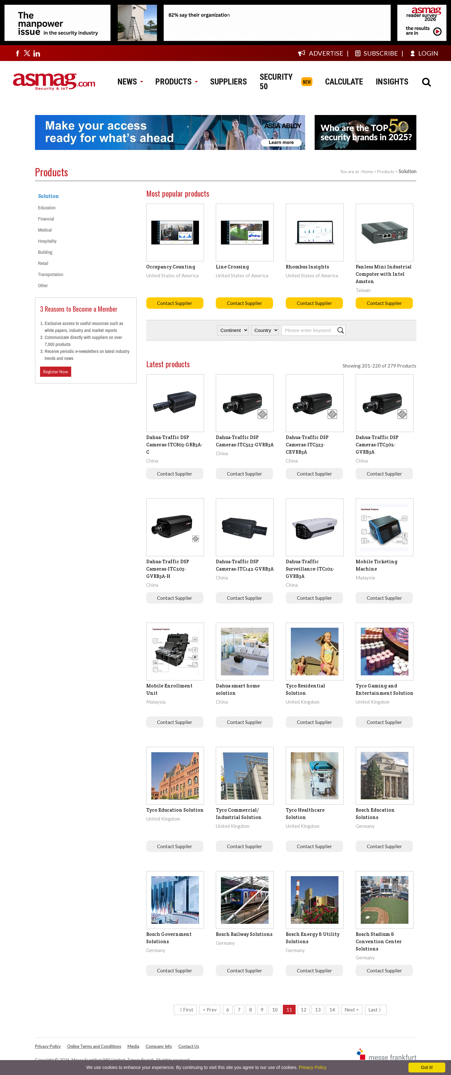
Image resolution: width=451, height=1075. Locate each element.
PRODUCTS (176, 81)
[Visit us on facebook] (17, 53)
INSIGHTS (392, 81)
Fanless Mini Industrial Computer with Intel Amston (384, 274)
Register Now (55, 371)
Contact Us (188, 1046)
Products (385, 171)
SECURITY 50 (276, 81)
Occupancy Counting (170, 267)
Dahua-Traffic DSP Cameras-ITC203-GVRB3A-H (167, 568)
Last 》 (375, 1009)
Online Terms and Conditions (94, 1046)
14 (332, 1009)
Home (367, 171)
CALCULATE (344, 81)
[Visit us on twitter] (27, 53)
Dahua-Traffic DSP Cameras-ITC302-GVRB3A (377, 444)
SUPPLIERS (228, 81)
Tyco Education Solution (175, 810)
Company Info (159, 1046)
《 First (185, 1009)
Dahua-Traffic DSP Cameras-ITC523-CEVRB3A (307, 444)
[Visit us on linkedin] (36, 53)
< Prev (210, 1009)
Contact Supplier (174, 303)
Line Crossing (232, 267)
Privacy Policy (48, 1046)
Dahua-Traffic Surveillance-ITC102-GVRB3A (310, 568)
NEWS (130, 81)
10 (275, 1009)
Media (133, 1046)
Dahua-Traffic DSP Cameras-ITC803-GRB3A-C (174, 444)
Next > (352, 1009)
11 (289, 1009)
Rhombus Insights (307, 267)
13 (318, 1009)
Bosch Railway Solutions (244, 934)
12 (303, 1009)
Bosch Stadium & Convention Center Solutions (379, 941)
